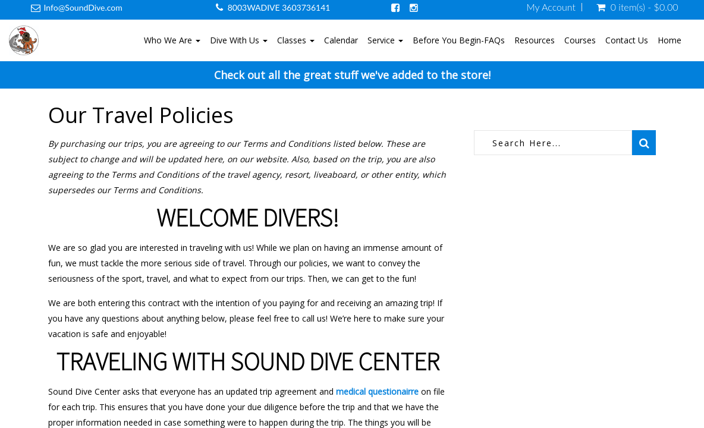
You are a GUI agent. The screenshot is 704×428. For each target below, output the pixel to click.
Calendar (341, 40)
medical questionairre (377, 391)
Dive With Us (239, 40)
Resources (534, 40)
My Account (551, 7)
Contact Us (626, 40)
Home (669, 40)
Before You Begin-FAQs (459, 40)
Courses (580, 40)
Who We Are (172, 40)
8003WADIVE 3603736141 (279, 7)
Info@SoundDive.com (83, 7)
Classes (296, 40)
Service (385, 40)
